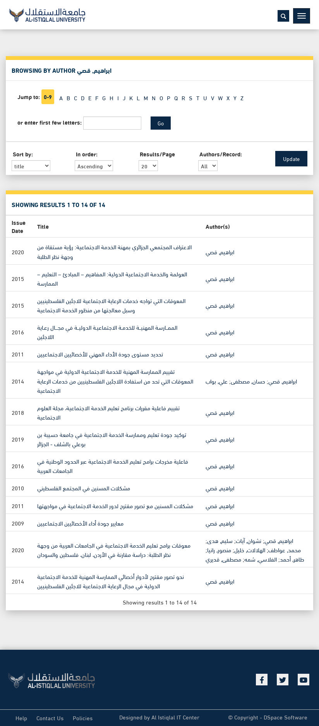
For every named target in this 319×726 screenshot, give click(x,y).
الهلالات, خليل (249, 549)
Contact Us (49, 717)
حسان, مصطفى (248, 380)
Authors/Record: (220, 154)
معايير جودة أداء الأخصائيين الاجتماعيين (80, 522)
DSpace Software (285, 716)
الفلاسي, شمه (260, 558)
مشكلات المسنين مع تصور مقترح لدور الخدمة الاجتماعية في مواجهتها (115, 505)
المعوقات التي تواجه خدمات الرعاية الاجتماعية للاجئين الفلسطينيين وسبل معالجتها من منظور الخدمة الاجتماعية (111, 305)
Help (21, 717)
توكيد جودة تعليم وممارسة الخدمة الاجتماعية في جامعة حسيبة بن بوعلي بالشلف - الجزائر (111, 439)
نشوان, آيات (248, 539)
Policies (83, 717)
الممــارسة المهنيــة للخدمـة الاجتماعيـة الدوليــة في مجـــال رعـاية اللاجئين (107, 332)
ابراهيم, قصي (220, 251)
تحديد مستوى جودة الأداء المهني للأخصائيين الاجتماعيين (100, 353)
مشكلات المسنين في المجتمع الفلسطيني (83, 487)
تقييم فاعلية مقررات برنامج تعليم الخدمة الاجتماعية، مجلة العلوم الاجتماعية (108, 412)
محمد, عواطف (284, 549)
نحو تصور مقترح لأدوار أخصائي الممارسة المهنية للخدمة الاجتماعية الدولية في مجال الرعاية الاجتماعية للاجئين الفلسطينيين (110, 581)
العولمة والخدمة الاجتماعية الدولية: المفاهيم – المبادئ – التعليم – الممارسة (112, 278)
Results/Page (157, 154)
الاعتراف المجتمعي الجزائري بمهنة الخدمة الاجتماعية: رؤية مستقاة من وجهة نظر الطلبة (114, 251)
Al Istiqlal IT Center (175, 716)
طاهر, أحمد (292, 558)
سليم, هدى (220, 539)
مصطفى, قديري (223, 558)
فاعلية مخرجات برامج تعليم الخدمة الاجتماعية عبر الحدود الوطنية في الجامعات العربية (112, 465)
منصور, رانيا (219, 549)
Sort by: (23, 154)
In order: (87, 154)
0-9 (48, 97)
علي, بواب (217, 380)
